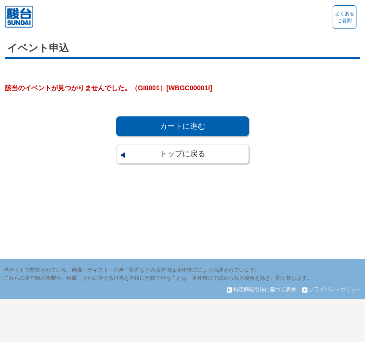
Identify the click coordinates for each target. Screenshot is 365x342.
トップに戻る (182, 154)
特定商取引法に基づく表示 (261, 289)
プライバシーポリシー (331, 289)
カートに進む (182, 126)
